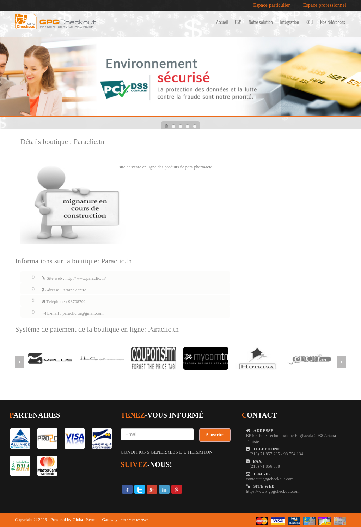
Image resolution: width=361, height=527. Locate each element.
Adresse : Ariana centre (64, 290)
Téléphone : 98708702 (64, 301)
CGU (309, 22)
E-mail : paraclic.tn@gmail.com (73, 313)
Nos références (332, 22)
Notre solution (261, 22)
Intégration (289, 22)
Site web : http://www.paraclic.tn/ (74, 278)
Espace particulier (271, 5)
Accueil (222, 22)
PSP (238, 22)
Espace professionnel (324, 5)
